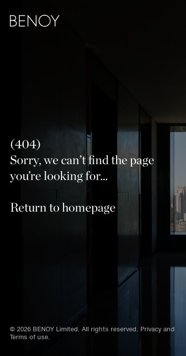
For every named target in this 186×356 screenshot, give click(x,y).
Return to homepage (63, 207)
